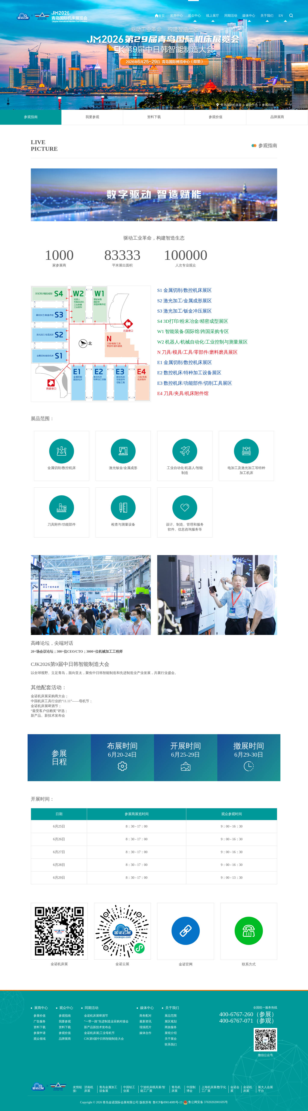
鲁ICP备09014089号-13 (167, 1102)
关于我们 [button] (267, 15)
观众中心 (252, 105)
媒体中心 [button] (248, 15)
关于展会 (171, 1038)
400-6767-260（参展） (248, 1014)
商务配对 (145, 1015)
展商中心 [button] (176, 15)
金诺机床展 (247, 1089)
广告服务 (40, 1021)
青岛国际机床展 (231, 105)
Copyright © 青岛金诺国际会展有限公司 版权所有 (115, 1102)
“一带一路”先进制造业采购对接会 (106, 1021)
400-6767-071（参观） (248, 1020)
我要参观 (92, 117)
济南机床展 (88, 1089)
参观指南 (268, 105)
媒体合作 (145, 1033)
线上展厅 (212, 15)
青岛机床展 (176, 1089)
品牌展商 (277, 117)
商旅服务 (171, 1027)
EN (281, 15)
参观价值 (215, 117)
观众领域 (40, 1038)
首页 (160, 16)
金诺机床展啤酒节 (96, 1015)
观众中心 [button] (194, 15)
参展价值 (40, 1015)
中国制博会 (191, 1089)
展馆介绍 (171, 1033)
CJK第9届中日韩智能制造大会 (104, 1038)
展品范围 (171, 1015)
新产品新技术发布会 (97, 1027)
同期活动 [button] (230, 15)
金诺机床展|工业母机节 (99, 1033)
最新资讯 (145, 1021)
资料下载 (154, 117)
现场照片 (145, 1027)
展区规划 (171, 1021)
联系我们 (171, 1044)
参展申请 (40, 1033)
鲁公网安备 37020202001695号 (206, 1102)
